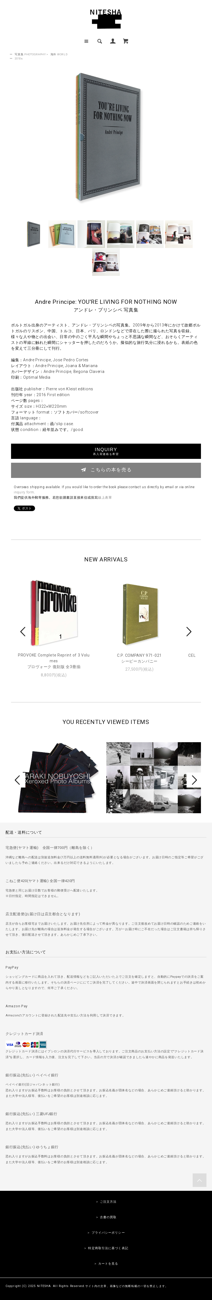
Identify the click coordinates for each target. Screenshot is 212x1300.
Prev (24, 631)
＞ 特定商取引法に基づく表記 (106, 1248)
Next (188, 631)
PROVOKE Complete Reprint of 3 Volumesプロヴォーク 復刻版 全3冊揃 (54, 661)
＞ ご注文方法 (106, 1202)
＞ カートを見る (106, 1263)
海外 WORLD (59, 54)
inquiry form (24, 492)
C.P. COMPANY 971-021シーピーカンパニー (139, 658)
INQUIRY (106, 451)
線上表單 (105, 497)
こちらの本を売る (106, 469)
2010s (19, 58)
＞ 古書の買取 (106, 1217)
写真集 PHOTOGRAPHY (30, 54)
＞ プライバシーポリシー (106, 1232)
